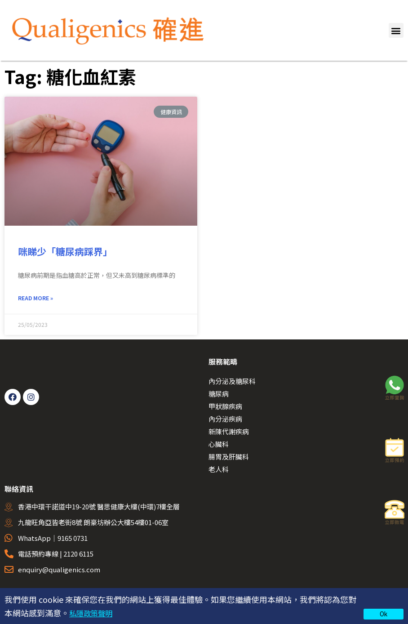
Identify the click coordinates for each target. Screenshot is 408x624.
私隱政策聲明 (93, 613)
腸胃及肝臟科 (228, 458)
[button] (396, 30)
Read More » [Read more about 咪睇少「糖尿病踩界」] (35, 299)
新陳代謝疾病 (228, 432)
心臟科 (218, 445)
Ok (383, 613)
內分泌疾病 (225, 420)
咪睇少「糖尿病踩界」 (66, 251)
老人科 (218, 470)
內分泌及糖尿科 (232, 382)
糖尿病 (218, 395)
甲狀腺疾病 (225, 407)
